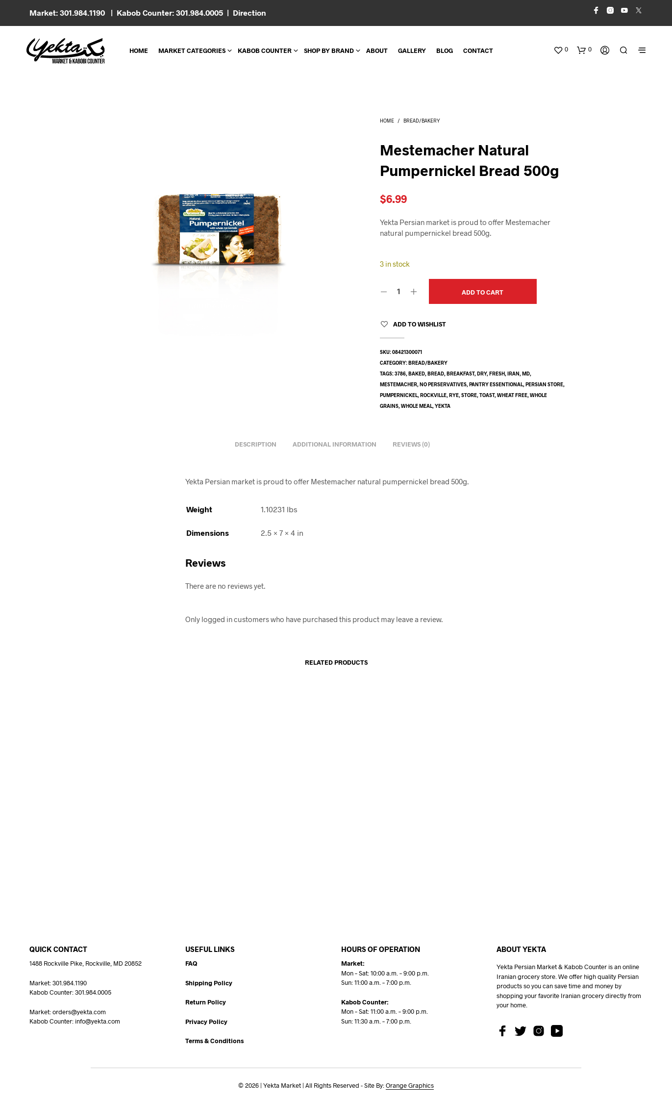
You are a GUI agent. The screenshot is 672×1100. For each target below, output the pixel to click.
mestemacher (398, 384)
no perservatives (443, 384)
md (526, 373)
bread (435, 373)
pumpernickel (399, 395)
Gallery (412, 50)
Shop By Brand (329, 50)
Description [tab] (255, 444)
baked (416, 373)
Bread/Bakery (421, 121)
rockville (433, 395)
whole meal (416, 406)
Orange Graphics (410, 1085)
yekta (442, 406)
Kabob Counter (265, 50)
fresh (497, 373)
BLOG (444, 50)
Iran (513, 373)
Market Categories (191, 50)
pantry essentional (496, 384)
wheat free (512, 395)
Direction (249, 12)
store (469, 395)
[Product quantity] (399, 291)
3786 (400, 373)
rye (454, 395)
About (377, 50)
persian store (544, 384)
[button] (560, 49)
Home (138, 50)
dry (482, 373)
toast (487, 395)
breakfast (460, 373)
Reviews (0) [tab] (411, 444)
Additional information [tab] (334, 444)
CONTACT (478, 50)
